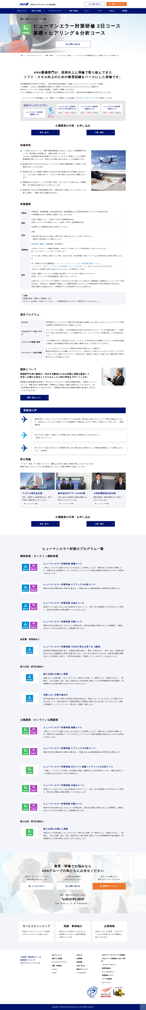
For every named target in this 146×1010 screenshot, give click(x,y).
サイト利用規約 (107, 979)
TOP (21, 55)
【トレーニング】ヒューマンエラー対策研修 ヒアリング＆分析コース (59, 266)
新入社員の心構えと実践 (55, 674)
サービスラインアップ (55, 11)
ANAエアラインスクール (28, 963)
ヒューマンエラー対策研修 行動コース (62, 621)
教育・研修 (49, 55)
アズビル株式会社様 (32, 493)
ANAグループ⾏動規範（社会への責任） (113, 960)
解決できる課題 (36, 11)
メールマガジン (38, 886)
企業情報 (124, 11)
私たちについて (22, 11)
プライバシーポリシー (109, 964)
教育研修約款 (106, 968)
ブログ (99, 11)
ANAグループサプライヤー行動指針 (113, 955)
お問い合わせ (96, 4)
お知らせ (112, 11)
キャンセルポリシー (108, 972)
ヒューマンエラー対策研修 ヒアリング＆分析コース (69, 584)
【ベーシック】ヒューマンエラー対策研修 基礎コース (77, 263)
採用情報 (79, 962)
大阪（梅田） (100, 132)
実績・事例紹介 (73, 11)
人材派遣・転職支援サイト (29, 957)
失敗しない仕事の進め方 (55, 695)
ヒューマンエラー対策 (64, 55)
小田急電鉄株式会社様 (104, 493)
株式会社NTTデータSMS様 (71, 493)
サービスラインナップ (36, 931)
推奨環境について (107, 975)
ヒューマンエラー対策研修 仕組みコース (63, 603)
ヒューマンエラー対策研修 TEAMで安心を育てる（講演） (72, 647)
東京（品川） (45, 132)
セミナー (87, 11)
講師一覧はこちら (34, 397)
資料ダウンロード (118, 4)
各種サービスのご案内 (46, 251)
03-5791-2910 (74, 899)
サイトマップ (106, 982)
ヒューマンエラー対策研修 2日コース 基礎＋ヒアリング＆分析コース (78, 767)
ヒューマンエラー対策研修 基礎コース (62, 564)
